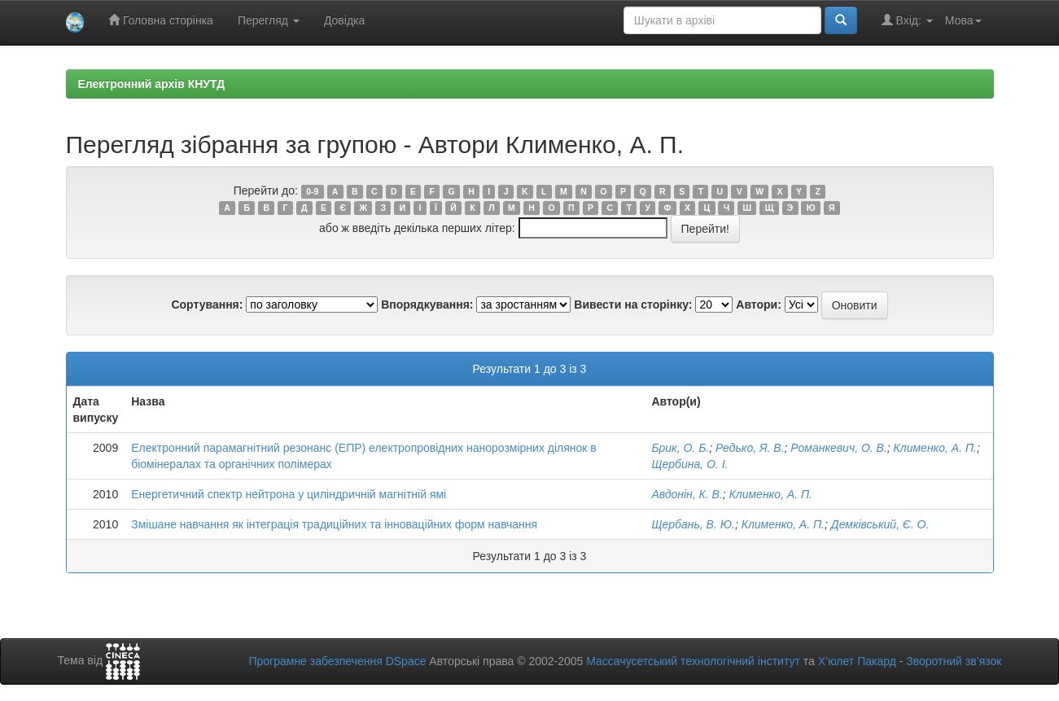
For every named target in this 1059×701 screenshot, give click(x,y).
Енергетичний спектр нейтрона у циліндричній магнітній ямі (288, 494)
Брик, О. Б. (680, 447)
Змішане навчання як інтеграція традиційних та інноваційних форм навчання (334, 524)
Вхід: (907, 20)
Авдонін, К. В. (686, 494)
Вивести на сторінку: (633, 304)
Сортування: (207, 304)
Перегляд (269, 20)
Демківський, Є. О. (880, 524)
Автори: (758, 304)
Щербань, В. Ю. (692, 524)
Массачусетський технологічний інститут (693, 661)
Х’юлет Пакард (857, 661)
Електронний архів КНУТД (151, 83)
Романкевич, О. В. (838, 447)
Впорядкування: (427, 304)
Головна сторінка (160, 20)
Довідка (344, 20)
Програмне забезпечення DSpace (337, 661)
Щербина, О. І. (689, 464)
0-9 (312, 191)
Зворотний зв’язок (953, 661)
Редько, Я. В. (750, 447)
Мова (963, 20)
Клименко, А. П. (935, 447)
